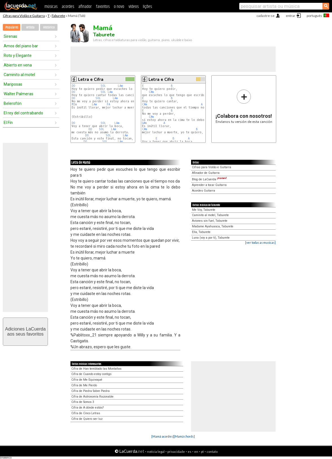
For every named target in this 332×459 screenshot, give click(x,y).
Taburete (58, 16)
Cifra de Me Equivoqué (86, 380)
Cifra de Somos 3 (82, 402)
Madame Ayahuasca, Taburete (212, 226)
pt (202, 451)
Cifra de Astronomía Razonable (92, 396)
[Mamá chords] (184, 436)
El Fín (8, 122)
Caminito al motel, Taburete (210, 215)
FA (108, 104)
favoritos (103, 6)
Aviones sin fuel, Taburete (209, 221)
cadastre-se (265, 16)
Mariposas (13, 84)
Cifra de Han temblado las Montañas (96, 369)
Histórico (49, 27)
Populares (11, 27)
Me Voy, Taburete (203, 210)
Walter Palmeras (18, 94)
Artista (30, 27)
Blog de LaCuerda (209, 179)
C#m (151, 92)
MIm (74, 104)
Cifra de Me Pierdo (84, 385)
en (196, 451)
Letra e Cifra (90, 79)
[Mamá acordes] (162, 436)
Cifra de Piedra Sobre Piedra (90, 391)
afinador (85, 6)
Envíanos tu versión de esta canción (244, 106)
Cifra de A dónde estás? (87, 407)
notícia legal (156, 451)
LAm (120, 86)
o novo (119, 6)
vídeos (134, 6)
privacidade (176, 451)
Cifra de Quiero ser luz (87, 419)
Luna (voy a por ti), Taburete (211, 238)
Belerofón (12, 103)
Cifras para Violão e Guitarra (24, 16)
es (189, 451)
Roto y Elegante (18, 55)
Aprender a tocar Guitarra (209, 185)
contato (212, 451)
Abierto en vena (18, 65)
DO (73, 86)
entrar (290, 16)
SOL (103, 86)
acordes (68, 6)
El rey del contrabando (23, 113)
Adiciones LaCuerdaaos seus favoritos (25, 331)
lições (147, 6)
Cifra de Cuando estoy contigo (91, 374)
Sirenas (10, 36)
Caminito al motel (19, 74)
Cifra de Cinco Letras (85, 413)
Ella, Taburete (201, 232)
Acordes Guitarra (203, 190)
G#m (144, 123)
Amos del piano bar (21, 46)
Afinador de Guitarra (206, 173)
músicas (51, 6)
